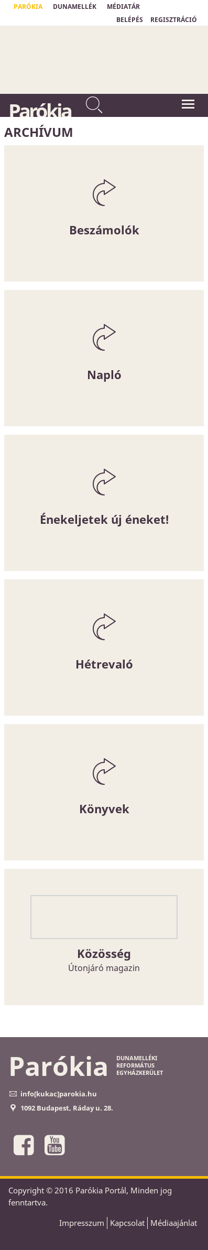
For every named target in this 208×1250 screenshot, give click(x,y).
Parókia (39, 110)
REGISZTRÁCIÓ (173, 19)
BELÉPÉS (129, 19)
